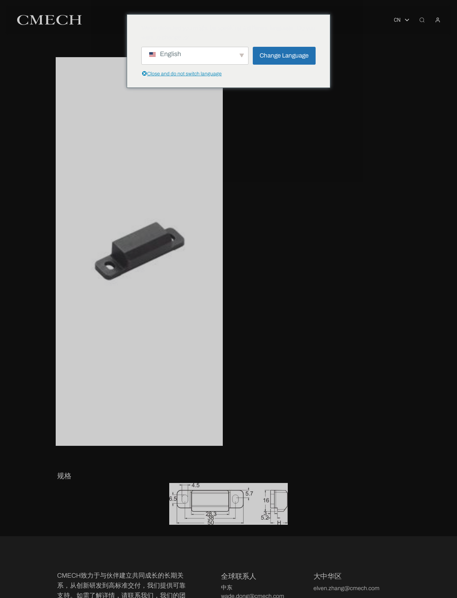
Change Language (284, 55)
